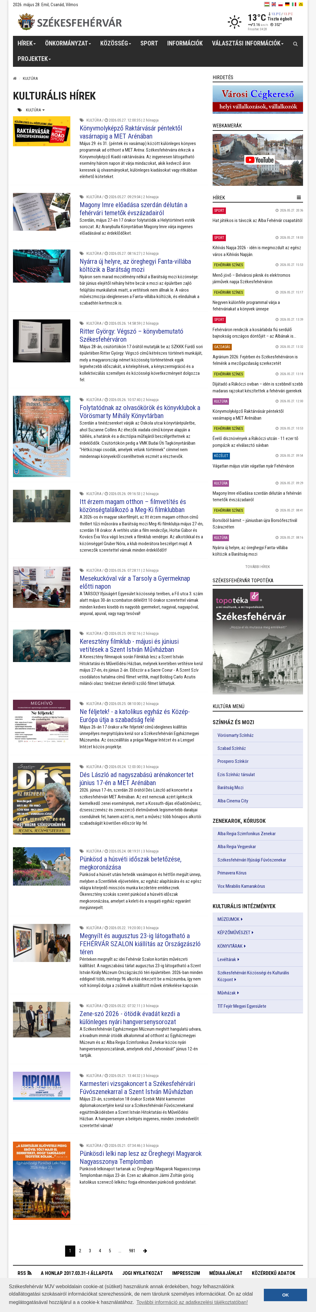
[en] (274, 4)
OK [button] (285, 1295)
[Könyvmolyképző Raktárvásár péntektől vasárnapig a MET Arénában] (41, 131)
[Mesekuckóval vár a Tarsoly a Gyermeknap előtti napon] (41, 587)
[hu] (267, 4)
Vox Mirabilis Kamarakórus (241, 886)
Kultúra (35, 110)
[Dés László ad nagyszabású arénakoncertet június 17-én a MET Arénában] (41, 799)
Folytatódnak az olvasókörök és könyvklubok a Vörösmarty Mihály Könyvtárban (140, 412)
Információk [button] (185, 43)
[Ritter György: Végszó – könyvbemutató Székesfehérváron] (41, 340)
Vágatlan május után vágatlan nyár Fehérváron (253, 466)
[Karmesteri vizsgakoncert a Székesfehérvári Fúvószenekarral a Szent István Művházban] (41, 1087)
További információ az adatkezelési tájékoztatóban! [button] (192, 1302)
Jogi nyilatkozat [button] (142, 1273)
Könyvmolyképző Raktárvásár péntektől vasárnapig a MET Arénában (131, 132)
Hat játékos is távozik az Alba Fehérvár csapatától (257, 220)
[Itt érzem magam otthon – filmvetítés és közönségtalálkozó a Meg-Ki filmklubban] (41, 506)
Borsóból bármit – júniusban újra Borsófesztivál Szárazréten (255, 524)
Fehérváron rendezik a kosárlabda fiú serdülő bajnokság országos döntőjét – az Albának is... (254, 333)
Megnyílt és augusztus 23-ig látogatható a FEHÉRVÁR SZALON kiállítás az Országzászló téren (140, 944)
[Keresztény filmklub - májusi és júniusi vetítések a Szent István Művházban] (41, 646)
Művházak (227, 993)
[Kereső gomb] (295, 43)
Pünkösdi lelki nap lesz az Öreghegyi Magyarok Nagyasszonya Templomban (141, 1157)
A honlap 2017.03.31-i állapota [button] (77, 1273)
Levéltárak (227, 959)
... (119, 1251)
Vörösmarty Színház (236, 735)
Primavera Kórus (232, 873)
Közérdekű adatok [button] (273, 1273)
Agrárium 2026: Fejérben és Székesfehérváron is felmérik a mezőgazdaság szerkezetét (255, 360)
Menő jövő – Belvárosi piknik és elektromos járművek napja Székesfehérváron (251, 278)
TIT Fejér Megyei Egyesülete (242, 1006)
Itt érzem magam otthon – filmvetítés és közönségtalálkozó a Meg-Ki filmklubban (133, 506)
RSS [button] (22, 1273)
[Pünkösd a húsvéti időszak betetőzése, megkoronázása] (41, 866)
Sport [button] (149, 43)
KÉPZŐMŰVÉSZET (234, 932)
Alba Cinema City (233, 801)
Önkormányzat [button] (68, 45)
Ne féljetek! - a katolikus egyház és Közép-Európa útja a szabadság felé (135, 716)
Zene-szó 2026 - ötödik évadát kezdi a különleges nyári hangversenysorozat (130, 1018)
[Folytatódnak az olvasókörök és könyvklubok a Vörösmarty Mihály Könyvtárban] (41, 436)
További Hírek (257, 566)
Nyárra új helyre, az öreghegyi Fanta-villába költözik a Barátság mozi (135, 265)
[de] (287, 4)
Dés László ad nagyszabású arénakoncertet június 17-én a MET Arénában (136, 779)
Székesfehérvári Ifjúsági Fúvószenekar (252, 860)
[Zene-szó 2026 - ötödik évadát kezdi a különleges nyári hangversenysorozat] (41, 1019)
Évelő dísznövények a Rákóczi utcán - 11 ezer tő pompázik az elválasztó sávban (255, 442)
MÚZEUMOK (228, 919)
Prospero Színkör (233, 761)
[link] (258, 99)
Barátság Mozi (230, 787)
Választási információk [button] (248, 45)
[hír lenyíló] (299, 198)
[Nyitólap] (15, 78)
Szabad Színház (232, 748)
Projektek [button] (34, 61)
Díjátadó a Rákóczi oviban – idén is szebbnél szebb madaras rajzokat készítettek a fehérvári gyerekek (258, 387)
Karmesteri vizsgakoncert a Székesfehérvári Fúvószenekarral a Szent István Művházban (137, 1088)
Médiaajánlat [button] (226, 1273)
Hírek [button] (27, 45)
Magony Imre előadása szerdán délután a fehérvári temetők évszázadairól (133, 209)
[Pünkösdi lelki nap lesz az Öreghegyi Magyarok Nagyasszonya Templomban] (41, 1181)
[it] (294, 4)
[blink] (301, 4)
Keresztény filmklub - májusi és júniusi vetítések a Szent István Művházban (129, 645)
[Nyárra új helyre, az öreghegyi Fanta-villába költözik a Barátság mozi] (41, 266)
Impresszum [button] (186, 1273)
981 (132, 1251)
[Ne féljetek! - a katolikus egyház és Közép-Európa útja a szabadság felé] (41, 721)
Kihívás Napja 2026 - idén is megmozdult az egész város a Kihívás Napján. (257, 251)
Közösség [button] (115, 45)
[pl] (280, 4)
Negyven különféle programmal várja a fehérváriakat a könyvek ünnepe (246, 306)
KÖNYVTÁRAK (230, 946)
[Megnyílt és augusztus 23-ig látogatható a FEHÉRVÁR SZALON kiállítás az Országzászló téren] (41, 943)
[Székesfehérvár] (70, 22)
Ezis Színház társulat (236, 774)
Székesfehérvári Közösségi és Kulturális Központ (253, 976)
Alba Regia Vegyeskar (237, 846)
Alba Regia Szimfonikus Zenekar (247, 833)
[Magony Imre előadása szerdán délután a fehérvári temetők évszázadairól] (41, 212)
